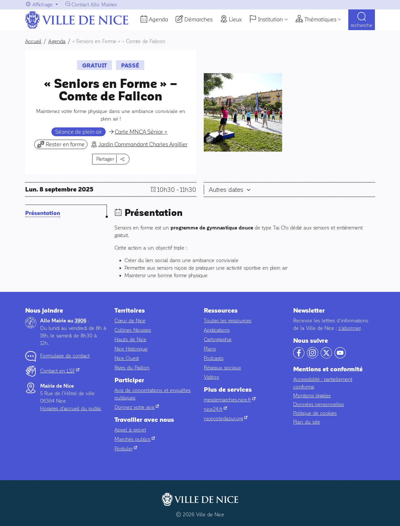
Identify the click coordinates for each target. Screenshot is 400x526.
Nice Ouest (126, 358)
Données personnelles (318, 404)
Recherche (361, 25)
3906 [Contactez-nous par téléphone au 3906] (80, 321)
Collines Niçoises (132, 330)
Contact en (59, 370)
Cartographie (218, 339)
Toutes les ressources (227, 320)
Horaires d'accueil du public (71, 408)
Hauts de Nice (130, 339)
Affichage (42, 4)
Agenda (158, 19)
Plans (210, 349)
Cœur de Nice (129, 320)
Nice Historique (131, 349)
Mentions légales (312, 395)
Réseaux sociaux (222, 367)
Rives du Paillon (132, 367)
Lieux (235, 19)
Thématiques (320, 19)
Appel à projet (130, 429)
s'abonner (349, 328)
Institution (270, 19)
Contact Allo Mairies (94, 4)
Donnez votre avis (136, 407)
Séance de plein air (78, 132)
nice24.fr (215, 409)
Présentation (42, 213)
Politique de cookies (315, 413)
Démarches (198, 19)
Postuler (125, 448)
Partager (105, 159)
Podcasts (214, 358)
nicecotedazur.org (225, 418)
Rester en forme (61, 144)
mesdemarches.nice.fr (229, 399)
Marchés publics (134, 439)
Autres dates (227, 189)
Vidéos (211, 377)
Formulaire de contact (65, 355)
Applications (217, 330)
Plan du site (306, 422)
